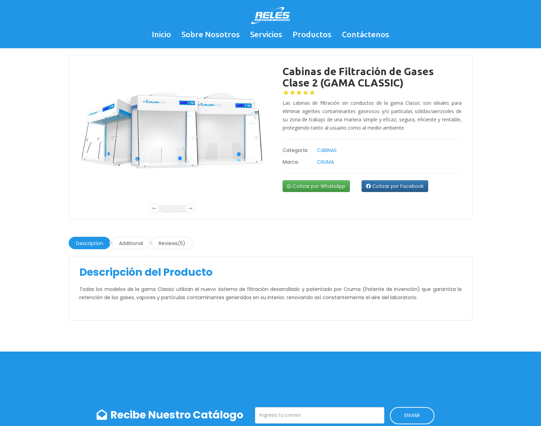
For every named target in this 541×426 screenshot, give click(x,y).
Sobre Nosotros (210, 34)
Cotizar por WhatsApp (316, 186)
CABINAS (327, 150)
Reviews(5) (172, 243)
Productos (312, 34)
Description (89, 243)
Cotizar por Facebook (395, 186)
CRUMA (325, 162)
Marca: (291, 162)
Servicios (266, 34)
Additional (131, 243)
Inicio (161, 34)
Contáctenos (365, 34)
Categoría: (295, 150)
